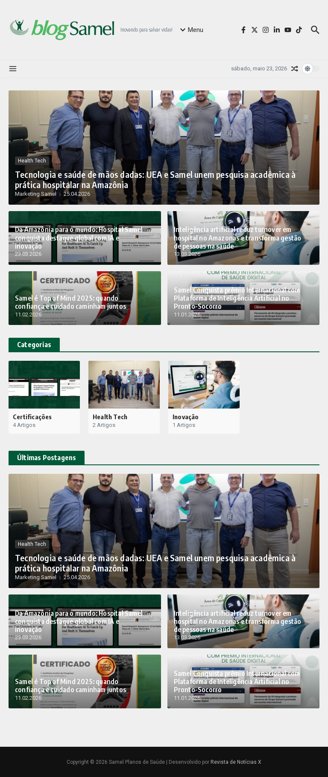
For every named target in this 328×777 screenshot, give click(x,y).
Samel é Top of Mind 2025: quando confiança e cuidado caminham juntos (80, 302)
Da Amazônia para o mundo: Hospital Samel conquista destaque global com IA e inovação (78, 242)
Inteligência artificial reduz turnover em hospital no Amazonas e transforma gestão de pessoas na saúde (239, 238)
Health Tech (32, 162)
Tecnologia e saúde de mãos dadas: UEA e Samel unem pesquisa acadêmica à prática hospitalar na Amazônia (146, 180)
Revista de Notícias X (236, 762)
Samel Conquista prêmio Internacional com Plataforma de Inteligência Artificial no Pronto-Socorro (235, 298)
